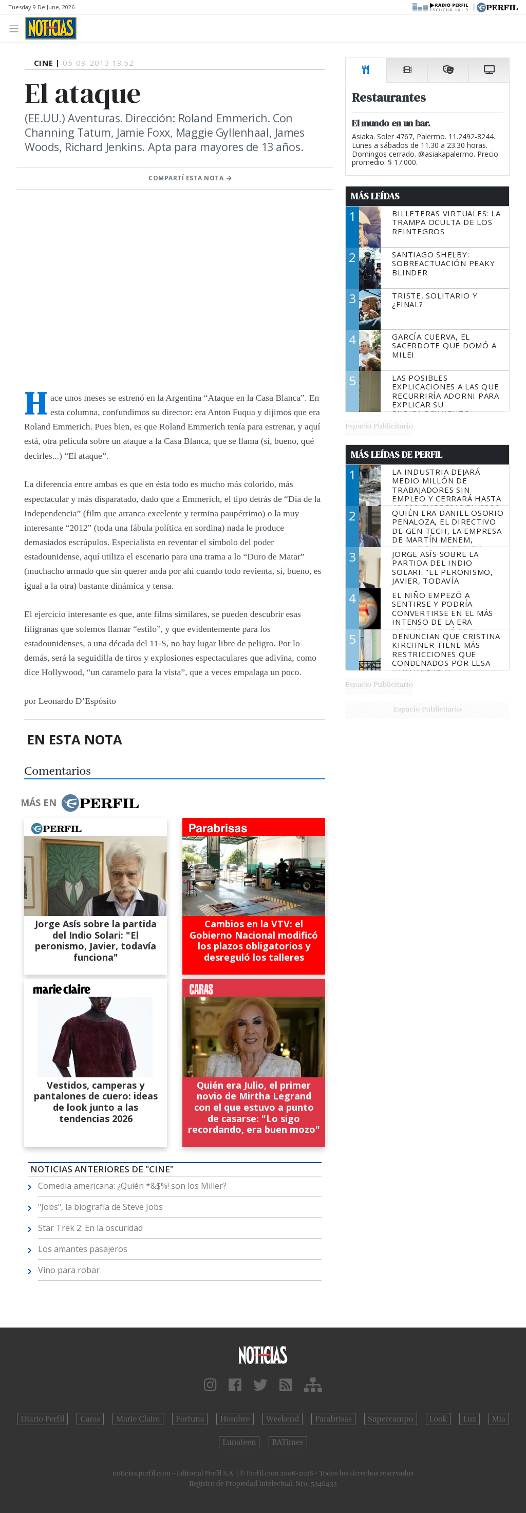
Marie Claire (138, 1419)
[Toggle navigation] (16, 28)
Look (438, 1419)
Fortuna (190, 1419)
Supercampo (391, 1419)
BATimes (288, 1442)
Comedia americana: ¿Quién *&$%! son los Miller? (132, 1185)
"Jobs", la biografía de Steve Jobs (100, 1206)
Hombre (235, 1419)
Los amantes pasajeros (82, 1249)
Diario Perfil (42, 1419)
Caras (90, 1419)
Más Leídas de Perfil (396, 455)
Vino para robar (69, 1270)
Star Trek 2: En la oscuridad (90, 1228)
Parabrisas (333, 1419)
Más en (80, 803)
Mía (498, 1419)
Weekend (282, 1419)
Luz (469, 1419)
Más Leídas (375, 196)
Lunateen (239, 1442)
